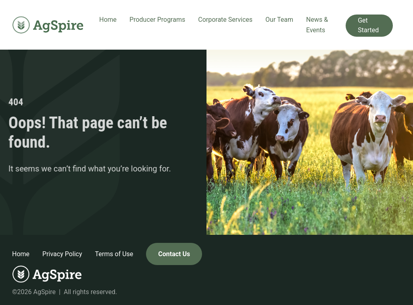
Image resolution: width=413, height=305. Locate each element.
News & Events (317, 25)
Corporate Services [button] (225, 19)
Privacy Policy (62, 254)
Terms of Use (114, 254)
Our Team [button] (279, 19)
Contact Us (174, 254)
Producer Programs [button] (157, 19)
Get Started (368, 25)
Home (108, 19)
